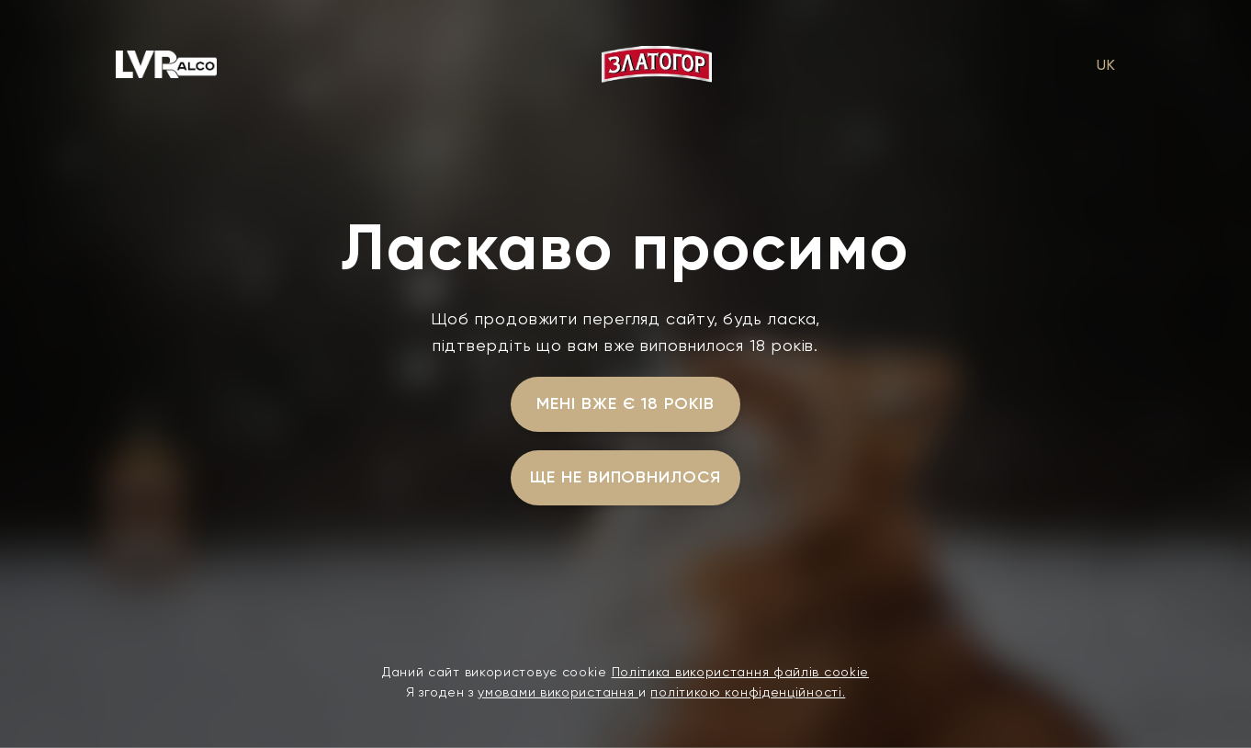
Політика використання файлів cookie (741, 671)
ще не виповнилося (625, 477)
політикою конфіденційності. (747, 692)
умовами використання (558, 692)
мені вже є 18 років (625, 403)
